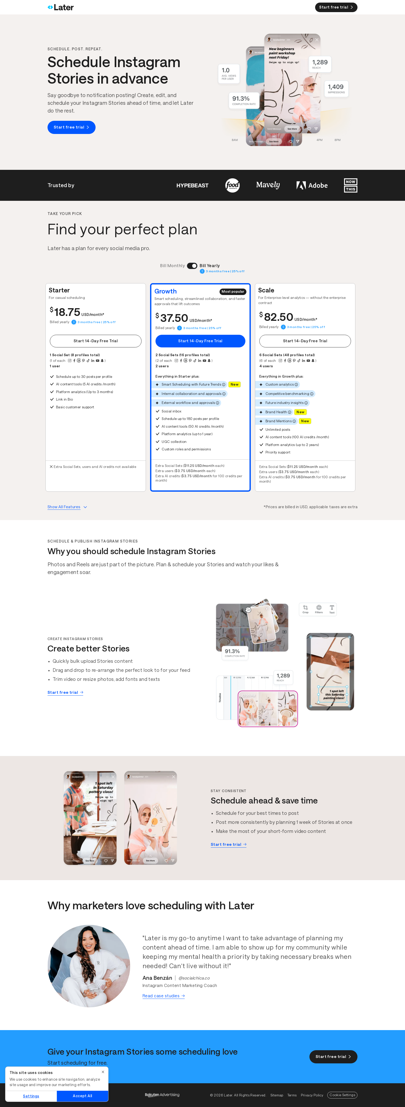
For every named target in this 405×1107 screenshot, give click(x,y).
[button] (95, 387)
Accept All (82, 1096)
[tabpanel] (200, 387)
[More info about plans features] (67, 507)
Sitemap (276, 1095)
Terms (292, 1095)
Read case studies (164, 996)
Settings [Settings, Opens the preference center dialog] (31, 1096)
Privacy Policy (312, 1095)
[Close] (103, 1072)
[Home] (61, 7)
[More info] (223, 384)
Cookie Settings (342, 1095)
